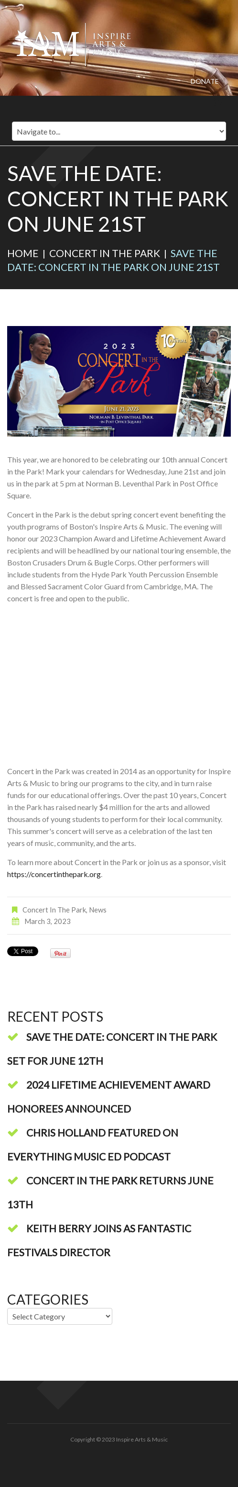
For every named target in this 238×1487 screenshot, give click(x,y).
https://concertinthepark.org (54, 874)
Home (23, 253)
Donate (205, 81)
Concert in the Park (104, 253)
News (98, 909)
